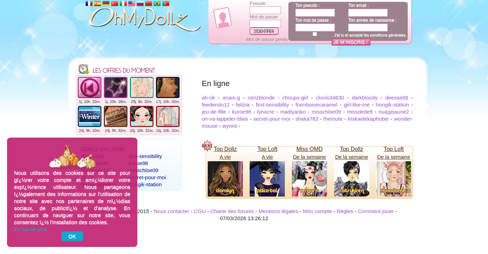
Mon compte (317, 211)
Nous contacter (171, 211)
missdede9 (360, 112)
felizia (242, 105)
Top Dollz (225, 149)
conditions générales (388, 35)
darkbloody (364, 98)
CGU (200, 211)
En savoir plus (30, 229)
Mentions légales (278, 211)
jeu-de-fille (214, 112)
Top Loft (267, 149)
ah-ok (208, 98)
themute (333, 119)
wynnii (229, 126)
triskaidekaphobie (368, 119)
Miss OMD (309, 149)
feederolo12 (216, 105)
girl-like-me (357, 105)
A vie (225, 157)
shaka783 (306, 119)
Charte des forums (232, 211)
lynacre (265, 112)
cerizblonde (261, 98)
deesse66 (396, 98)
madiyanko (293, 112)
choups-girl (295, 98)
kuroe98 (138, 163)
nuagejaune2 (393, 112)
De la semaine (309, 157)
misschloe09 (143, 170)
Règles (345, 211)
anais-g (231, 98)
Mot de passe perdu (267, 39)
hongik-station (145, 184)
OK (72, 236)
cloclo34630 (330, 98)
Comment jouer (376, 211)
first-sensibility (145, 156)
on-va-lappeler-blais (225, 119)
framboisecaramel (316, 105)
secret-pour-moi (147, 177)
